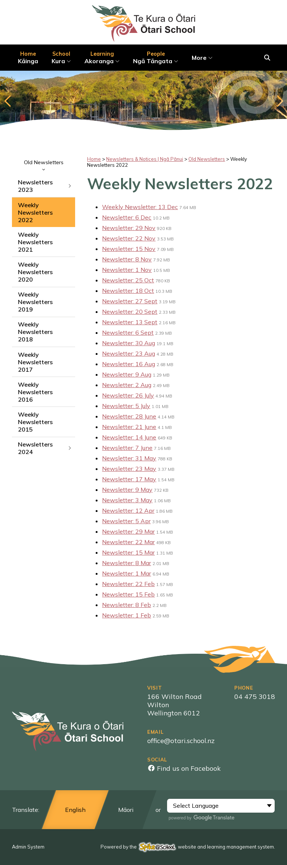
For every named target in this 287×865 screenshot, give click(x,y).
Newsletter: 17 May (129, 479)
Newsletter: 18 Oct (128, 290)
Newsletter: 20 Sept (129, 311)
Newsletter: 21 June (129, 426)
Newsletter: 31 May (129, 458)
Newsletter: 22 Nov (128, 238)
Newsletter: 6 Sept (128, 332)
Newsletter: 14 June (129, 437)
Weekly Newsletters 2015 (35, 422)
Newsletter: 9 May (127, 489)
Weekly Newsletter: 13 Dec (140, 207)
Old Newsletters (43, 165)
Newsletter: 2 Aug (126, 385)
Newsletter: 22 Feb (128, 584)
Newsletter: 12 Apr (128, 510)
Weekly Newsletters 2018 (35, 331)
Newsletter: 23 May (129, 468)
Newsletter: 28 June (129, 416)
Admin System (28, 847)
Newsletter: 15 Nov (128, 248)
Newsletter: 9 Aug (126, 374)
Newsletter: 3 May (127, 500)
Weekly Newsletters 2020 (35, 272)
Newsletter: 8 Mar (126, 563)
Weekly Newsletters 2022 (35, 212)
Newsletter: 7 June (127, 447)
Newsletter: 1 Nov (127, 269)
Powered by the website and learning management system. (188, 847)
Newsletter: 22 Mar (128, 542)
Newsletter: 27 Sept (129, 301)
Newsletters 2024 (45, 448)
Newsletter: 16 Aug (128, 364)
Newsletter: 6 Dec (126, 217)
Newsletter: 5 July (126, 406)
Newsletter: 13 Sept (129, 322)
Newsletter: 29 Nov (128, 227)
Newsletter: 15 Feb (128, 594)
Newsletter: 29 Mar (128, 531)
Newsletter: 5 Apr (126, 521)
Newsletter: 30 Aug (128, 343)
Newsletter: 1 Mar (126, 573)
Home (94, 159)
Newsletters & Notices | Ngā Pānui (144, 159)
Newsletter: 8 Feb (126, 604)
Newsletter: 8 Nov (127, 259)
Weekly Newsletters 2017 (35, 362)
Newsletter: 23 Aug (128, 353)
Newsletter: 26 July (128, 395)
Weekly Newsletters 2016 (35, 392)
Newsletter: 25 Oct (128, 280)
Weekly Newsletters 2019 (35, 302)
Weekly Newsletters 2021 (35, 242)
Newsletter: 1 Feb (126, 615)
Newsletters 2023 (45, 185)
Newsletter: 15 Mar (128, 552)
